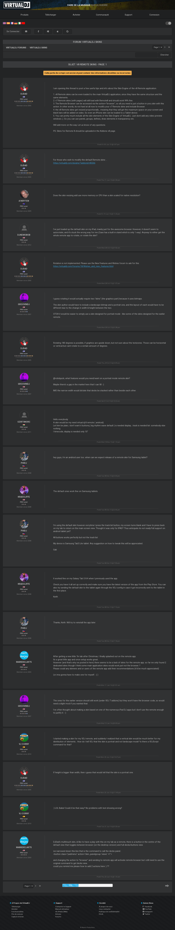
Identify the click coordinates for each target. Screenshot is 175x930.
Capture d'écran (17, 917)
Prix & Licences (17, 914)
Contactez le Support (63, 907)
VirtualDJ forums (16, 47)
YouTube (147, 909)
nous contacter (105, 909)
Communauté (102, 15)
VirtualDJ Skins (38, 47)
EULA (101, 914)
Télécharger (50, 15)
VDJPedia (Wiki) (61, 912)
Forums (58, 917)
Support (128, 15)
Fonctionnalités (17, 912)
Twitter (146, 914)
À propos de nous (105, 907)
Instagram (148, 912)
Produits (24, 15)
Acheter (76, 15)
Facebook (147, 907)
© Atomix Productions (87, 927)
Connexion (154, 15)
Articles (58, 914)
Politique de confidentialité (109, 912)
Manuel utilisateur (62, 909)
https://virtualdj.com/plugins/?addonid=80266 (74, 163)
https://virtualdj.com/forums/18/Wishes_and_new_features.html (83, 266)
